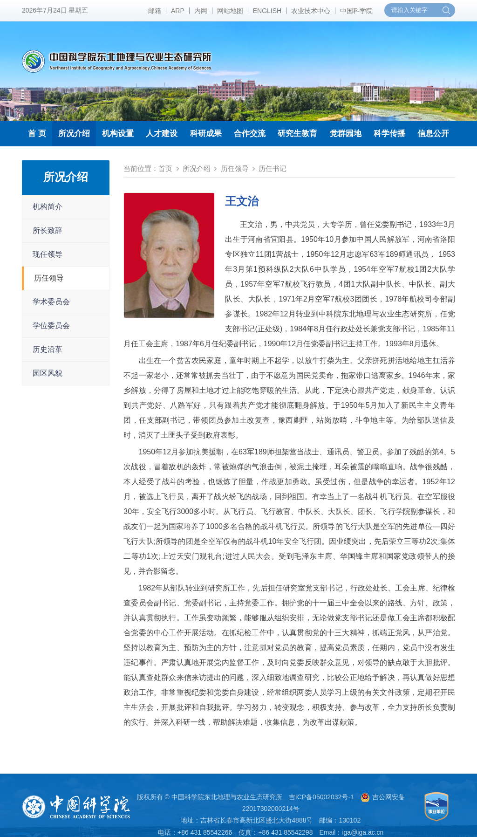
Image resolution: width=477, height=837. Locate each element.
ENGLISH (267, 10)
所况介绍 (74, 133)
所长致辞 (47, 230)
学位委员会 (51, 325)
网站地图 (230, 10)
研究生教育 (297, 133)
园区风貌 (47, 373)
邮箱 (154, 10)
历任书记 (272, 168)
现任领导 (47, 254)
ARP (177, 10)
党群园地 (345, 133)
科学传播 (389, 133)
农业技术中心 (310, 10)
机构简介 (47, 207)
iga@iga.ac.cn (362, 832)
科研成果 (206, 133)
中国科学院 (356, 10)
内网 (200, 10)
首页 (165, 168)
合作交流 (250, 133)
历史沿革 (47, 349)
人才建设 (161, 133)
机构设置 (118, 133)
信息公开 (433, 133)
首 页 (37, 133)
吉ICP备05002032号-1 (321, 797)
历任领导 (49, 278)
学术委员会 (51, 302)
